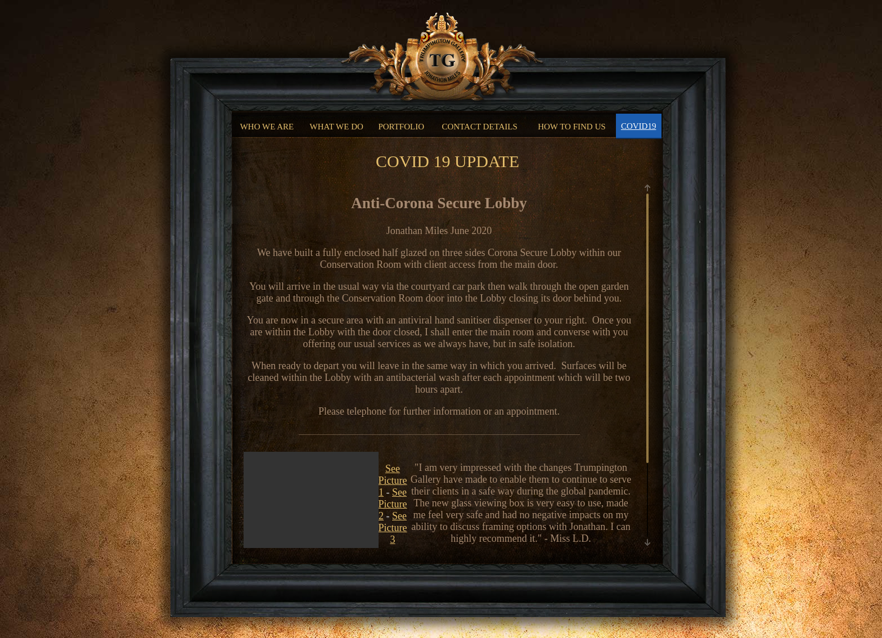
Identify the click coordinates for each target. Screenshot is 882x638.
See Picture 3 (393, 527)
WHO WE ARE (267, 126)
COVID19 (638, 126)
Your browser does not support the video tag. (311, 542)
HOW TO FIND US (571, 126)
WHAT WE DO (336, 126)
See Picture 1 (393, 480)
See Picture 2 (393, 504)
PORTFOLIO (401, 126)
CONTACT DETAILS (479, 126)
